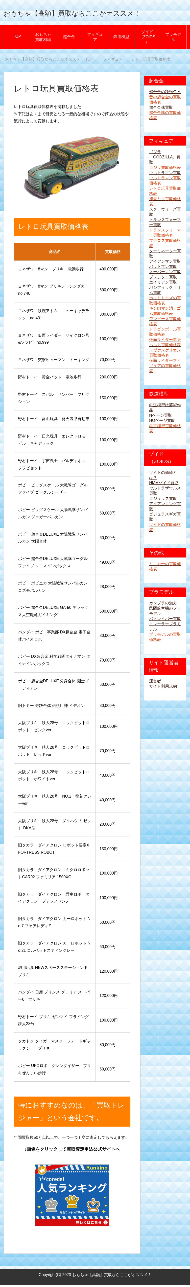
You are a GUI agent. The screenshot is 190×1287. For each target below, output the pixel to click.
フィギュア (95, 38)
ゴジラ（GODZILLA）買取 (165, 158)
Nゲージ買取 (160, 417)
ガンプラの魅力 (163, 605)
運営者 (155, 683)
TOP (17, 38)
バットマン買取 (163, 268)
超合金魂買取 (161, 109)
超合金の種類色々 (165, 93)
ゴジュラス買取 (163, 500)
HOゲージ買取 (162, 422)
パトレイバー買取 (165, 620)
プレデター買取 (163, 279)
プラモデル (173, 38)
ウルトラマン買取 (165, 174)
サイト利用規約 (163, 688)
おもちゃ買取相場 (43, 38)
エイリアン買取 (163, 284)
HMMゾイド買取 (163, 484)
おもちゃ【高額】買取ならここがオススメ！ (94, 13)
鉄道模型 (121, 38)
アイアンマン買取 (165, 263)
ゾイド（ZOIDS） (147, 38)
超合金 (69, 38)
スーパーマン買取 (165, 273)
